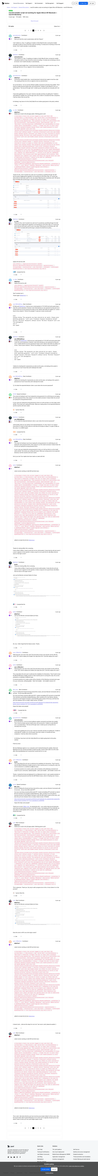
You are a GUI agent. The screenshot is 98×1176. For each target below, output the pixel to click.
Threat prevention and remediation (81, 1156)
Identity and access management (81, 1151)
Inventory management (58, 1159)
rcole (14, 822)
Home (8, 7)
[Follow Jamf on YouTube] (14, 1157)
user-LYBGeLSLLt (17, 652)
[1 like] (18, 410)
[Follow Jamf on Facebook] (20, 1157)
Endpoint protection (78, 1154)
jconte (14, 784)
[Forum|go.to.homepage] (5, 3)
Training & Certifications (43, 1151)
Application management (59, 1156)
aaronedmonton (17, 35)
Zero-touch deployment (58, 1151)
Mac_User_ (15, 689)
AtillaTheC (15, 54)
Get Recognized (50, 3)
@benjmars (32, 540)
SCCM (14, 394)
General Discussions (18, 3)
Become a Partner (41, 1161)
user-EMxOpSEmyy (18, 304)
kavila (14, 465)
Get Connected (39, 3)
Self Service (76, 1149)
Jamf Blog (39, 1156)
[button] (83, 3)
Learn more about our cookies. (76, 1166)
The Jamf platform (57, 1149)
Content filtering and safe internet (81, 1159)
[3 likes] (19, 710)
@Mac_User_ (26, 806)
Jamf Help (39, 1149)
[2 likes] (19, 272)
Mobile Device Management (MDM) (61, 1154)
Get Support (29, 3)
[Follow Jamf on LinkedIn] (11, 1157)
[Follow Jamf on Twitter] (8, 1157)
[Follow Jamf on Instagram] (17, 1157)
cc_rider (15, 110)
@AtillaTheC (23, 295)
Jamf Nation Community (43, 1154)
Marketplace (40, 1159)
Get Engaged (60, 3)
